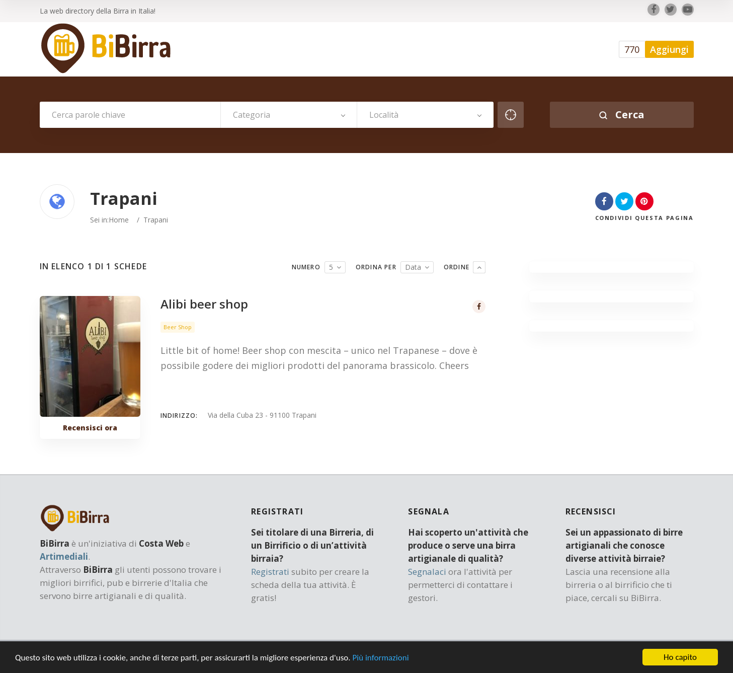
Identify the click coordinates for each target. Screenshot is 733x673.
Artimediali (64, 556)
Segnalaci (427, 571)
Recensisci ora (90, 427)
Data (413, 267)
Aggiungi (669, 49)
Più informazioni (380, 663)
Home (119, 220)
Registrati (270, 571)
